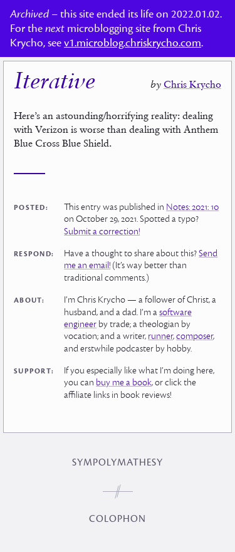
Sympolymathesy (117, 462)
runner (160, 336)
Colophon (117, 519)
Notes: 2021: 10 (192, 207)
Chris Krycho (192, 84)
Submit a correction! (102, 231)
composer (194, 336)
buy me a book (124, 382)
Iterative (54, 82)
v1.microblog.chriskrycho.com (132, 43)
